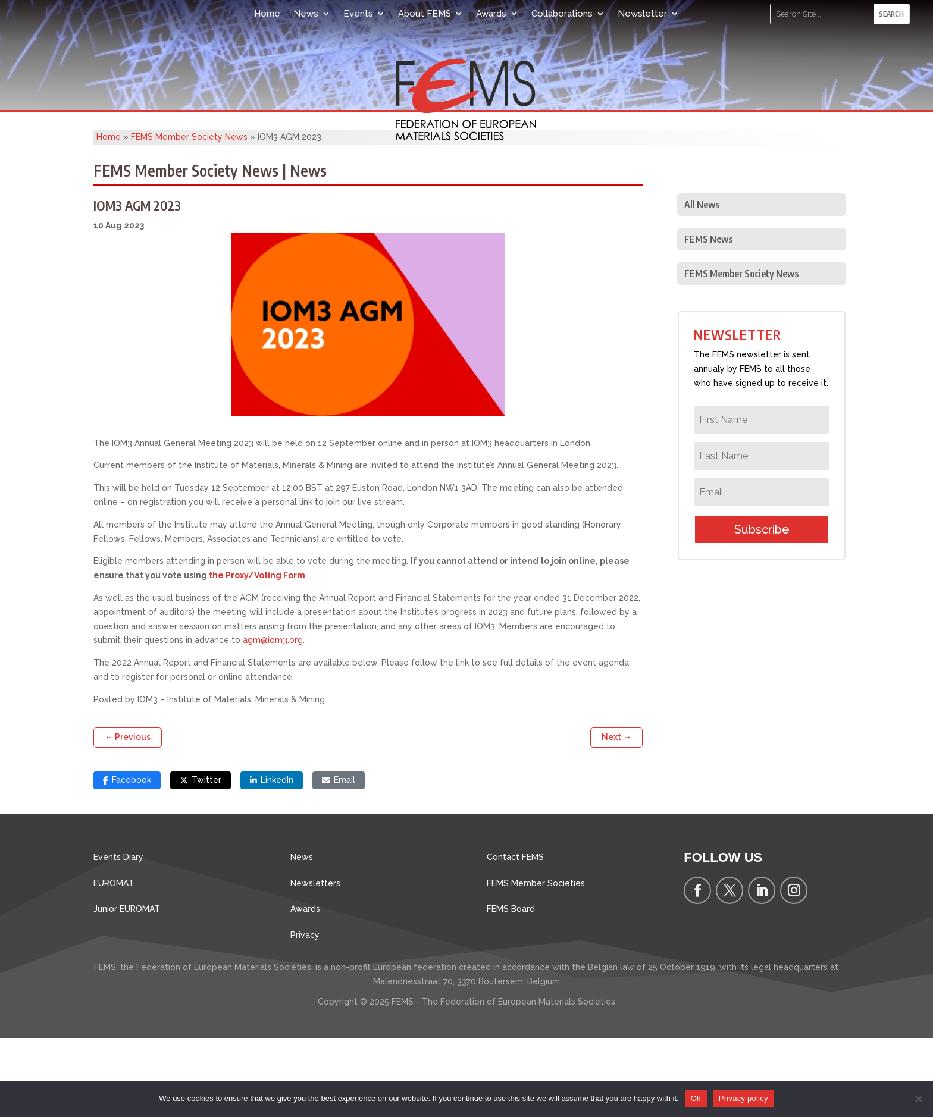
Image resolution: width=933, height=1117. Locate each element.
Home (267, 13)
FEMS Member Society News (189, 215)
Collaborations (562, 13)
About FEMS (424, 13)
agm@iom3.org (273, 718)
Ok (696, 1098)
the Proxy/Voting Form (257, 653)
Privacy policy (743, 1098)
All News (701, 283)
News (305, 13)
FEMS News (708, 318)
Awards (491, 13)
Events (358, 13)
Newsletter (642, 13)
